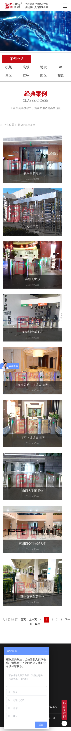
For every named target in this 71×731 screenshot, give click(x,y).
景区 (8, 75)
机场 (8, 67)
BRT (61, 67)
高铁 (26, 67)
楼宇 (26, 75)
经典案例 (30, 124)
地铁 (43, 67)
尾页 (37, 624)
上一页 (33, 619)
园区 (43, 75)
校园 (61, 75)
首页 (20, 124)
